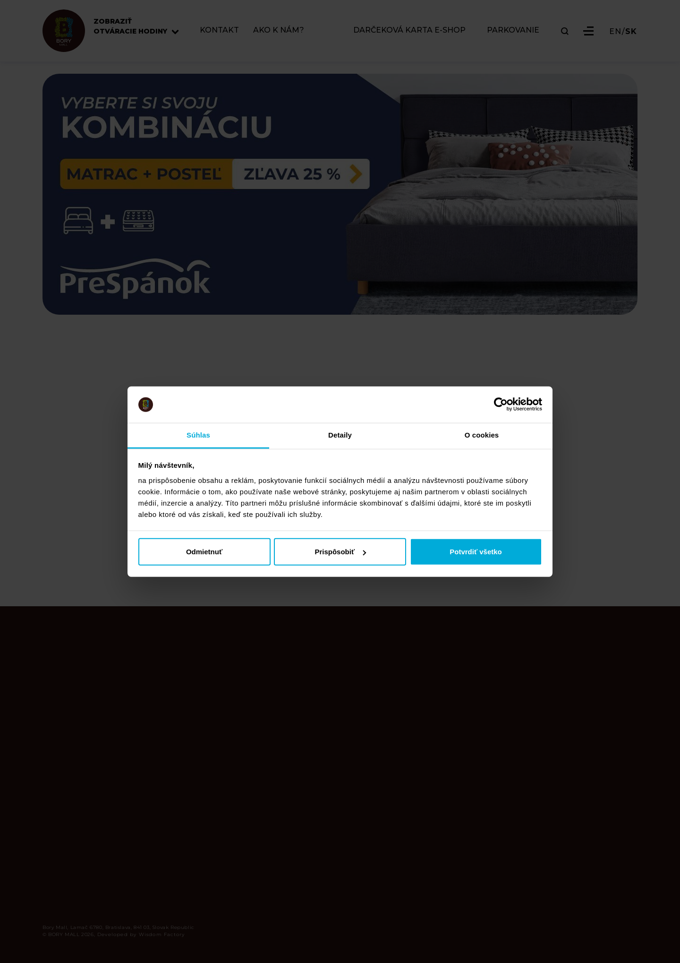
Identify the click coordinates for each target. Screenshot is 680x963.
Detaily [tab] (340, 435)
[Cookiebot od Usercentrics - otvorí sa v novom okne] (500, 404)
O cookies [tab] (482, 435)
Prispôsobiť (340, 552)
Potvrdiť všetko (476, 552)
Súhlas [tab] (198, 435)
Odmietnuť (204, 552)
